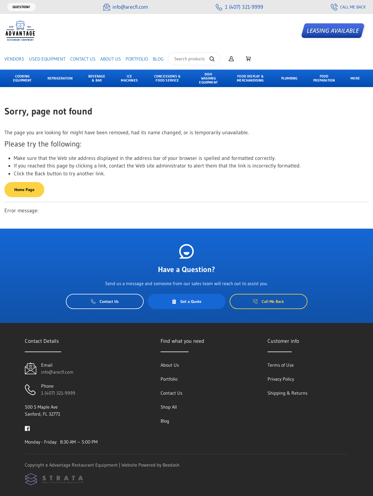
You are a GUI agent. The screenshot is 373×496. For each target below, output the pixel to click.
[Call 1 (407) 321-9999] (239, 7)
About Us (110, 59)
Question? (21, 7)
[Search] (194, 58)
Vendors (14, 59)
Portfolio (137, 59)
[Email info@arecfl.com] (125, 7)
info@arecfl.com (57, 372)
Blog (158, 59)
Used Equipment (47, 59)
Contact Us (83, 59)
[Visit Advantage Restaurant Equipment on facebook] (27, 428)
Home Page (24, 189)
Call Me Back (348, 6)
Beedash (171, 465)
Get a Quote (186, 301)
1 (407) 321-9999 (58, 393)
